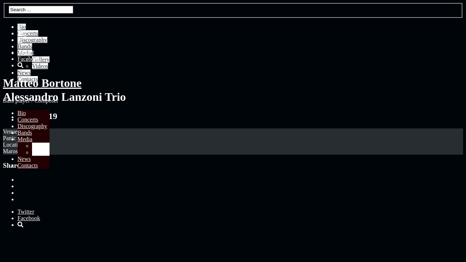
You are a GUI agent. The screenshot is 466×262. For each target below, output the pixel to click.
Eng (22, 33)
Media (24, 139)
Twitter (25, 52)
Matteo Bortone (42, 83)
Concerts (27, 119)
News (24, 159)
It (19, 27)
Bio (21, 113)
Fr (20, 40)
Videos (40, 152)
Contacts (27, 165)
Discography (32, 126)
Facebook (28, 59)
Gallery (41, 146)
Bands (24, 133)
